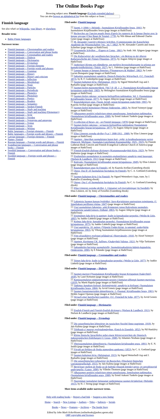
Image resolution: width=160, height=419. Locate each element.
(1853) (102, 349)
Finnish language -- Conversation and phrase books (33, 52)
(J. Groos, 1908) (109, 336)
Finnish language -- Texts (20, 126)
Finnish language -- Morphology (23, 82)
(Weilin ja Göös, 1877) (110, 260)
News (63, 407)
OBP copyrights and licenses (80, 415)
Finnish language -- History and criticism (28, 76)
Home (48, 402)
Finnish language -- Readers (21, 101)
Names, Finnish (15, 139)
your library (36, 28)
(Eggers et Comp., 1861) (98, 50)
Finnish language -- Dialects (21, 57)
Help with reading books (58, 397)
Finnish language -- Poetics (21, 98)
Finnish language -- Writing (21, 128)
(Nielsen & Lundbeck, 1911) (112, 310)
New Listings (69, 402)
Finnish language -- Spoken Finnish (25, 106)
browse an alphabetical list (66, 16)
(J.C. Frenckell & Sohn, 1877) (106, 297)
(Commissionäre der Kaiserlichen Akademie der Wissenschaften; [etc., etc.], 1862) (110, 43)
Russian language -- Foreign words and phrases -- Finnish (36, 142)
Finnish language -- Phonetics (22, 93)
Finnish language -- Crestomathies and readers (30, 55)
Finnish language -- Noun (20, 85)
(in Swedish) (111, 188)
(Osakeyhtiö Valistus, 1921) (104, 241)
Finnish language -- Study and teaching (27, 109)
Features (73, 407)
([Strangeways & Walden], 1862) (108, 70)
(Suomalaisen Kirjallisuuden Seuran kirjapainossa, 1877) (109, 126)
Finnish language (87, 22)
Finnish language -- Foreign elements (26, 65)
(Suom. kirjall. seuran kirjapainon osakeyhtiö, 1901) (110, 102)
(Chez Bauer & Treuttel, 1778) (114, 34)
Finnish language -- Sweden (21, 117)
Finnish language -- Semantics (22, 104)
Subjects (102, 402)
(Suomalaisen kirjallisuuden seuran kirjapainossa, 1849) (106, 162)
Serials (112, 402)
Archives (84, 407)
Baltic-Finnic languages (19, 39)
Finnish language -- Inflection (22, 79)
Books (55, 407)
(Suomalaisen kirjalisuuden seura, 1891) (110, 343)
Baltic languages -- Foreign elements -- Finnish (31, 131)
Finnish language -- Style (20, 115)
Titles (92, 402)
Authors (83, 402)
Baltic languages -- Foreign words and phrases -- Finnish (35, 134)
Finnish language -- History (21, 74)
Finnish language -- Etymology (23, 63)
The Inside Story (100, 407)
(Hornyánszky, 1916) (104, 235)
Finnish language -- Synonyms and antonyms (30, 120)
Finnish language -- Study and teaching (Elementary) (33, 112)
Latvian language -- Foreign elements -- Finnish (31, 136)
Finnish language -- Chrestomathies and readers (31, 49)
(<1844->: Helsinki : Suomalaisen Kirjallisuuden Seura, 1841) (108, 27)
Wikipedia (24, 28)
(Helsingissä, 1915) (95, 82)
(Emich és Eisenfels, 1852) (107, 329)
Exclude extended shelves (100, 13)
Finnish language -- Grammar (22, 71)
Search (56, 402)
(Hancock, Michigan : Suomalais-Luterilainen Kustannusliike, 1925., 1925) (112, 140)
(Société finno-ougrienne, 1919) (112, 323)
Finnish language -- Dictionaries (23, 60)
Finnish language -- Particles (22, 87)
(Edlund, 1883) (109, 208)
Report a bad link (81, 397)
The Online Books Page (80, 6)
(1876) (101, 122)
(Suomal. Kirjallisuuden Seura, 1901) (113, 291)
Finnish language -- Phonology (23, 95)
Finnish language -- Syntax (21, 123)
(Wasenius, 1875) (108, 57)
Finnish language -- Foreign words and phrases (30, 68)
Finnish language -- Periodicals (23, 90)
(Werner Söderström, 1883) (100, 107)
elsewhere (51, 28)
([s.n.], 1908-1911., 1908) (101, 133)
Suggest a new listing (103, 397)
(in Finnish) (90, 168)
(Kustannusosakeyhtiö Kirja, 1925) (109, 150)
